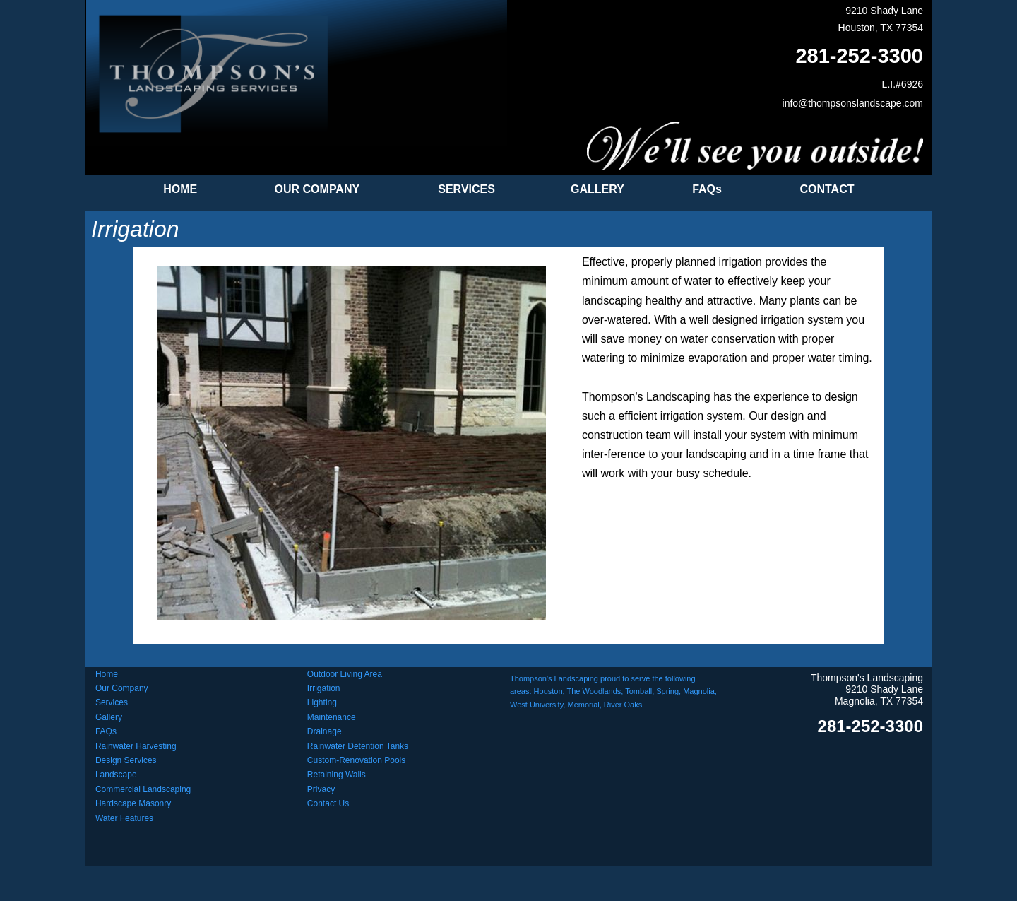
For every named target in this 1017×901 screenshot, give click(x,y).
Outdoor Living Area (344, 674)
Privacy (321, 789)
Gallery (108, 717)
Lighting (322, 702)
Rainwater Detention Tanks (357, 746)
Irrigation (323, 688)
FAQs (106, 731)
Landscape (116, 774)
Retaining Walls (336, 774)
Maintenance (331, 717)
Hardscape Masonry (133, 803)
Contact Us (328, 803)
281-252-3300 (859, 56)
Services (111, 702)
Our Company (121, 688)
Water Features (124, 818)
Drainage (324, 731)
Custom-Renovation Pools (356, 760)
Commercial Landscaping (143, 789)
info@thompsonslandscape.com (853, 103)
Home (106, 674)
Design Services (126, 760)
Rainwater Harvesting (136, 746)
